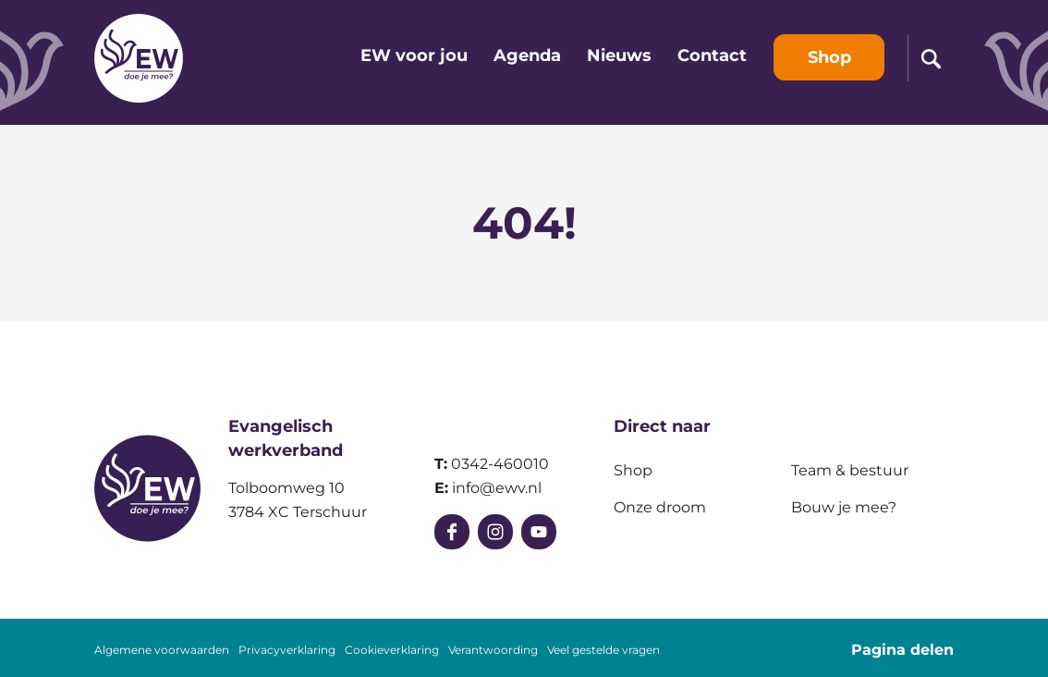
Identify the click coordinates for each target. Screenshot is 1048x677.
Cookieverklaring (392, 650)
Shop (633, 470)
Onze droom (660, 507)
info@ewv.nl (497, 488)
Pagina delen (902, 650)
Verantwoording (493, 650)
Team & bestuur (849, 470)
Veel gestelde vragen (603, 650)
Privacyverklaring (286, 650)
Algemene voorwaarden (161, 650)
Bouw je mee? (843, 507)
